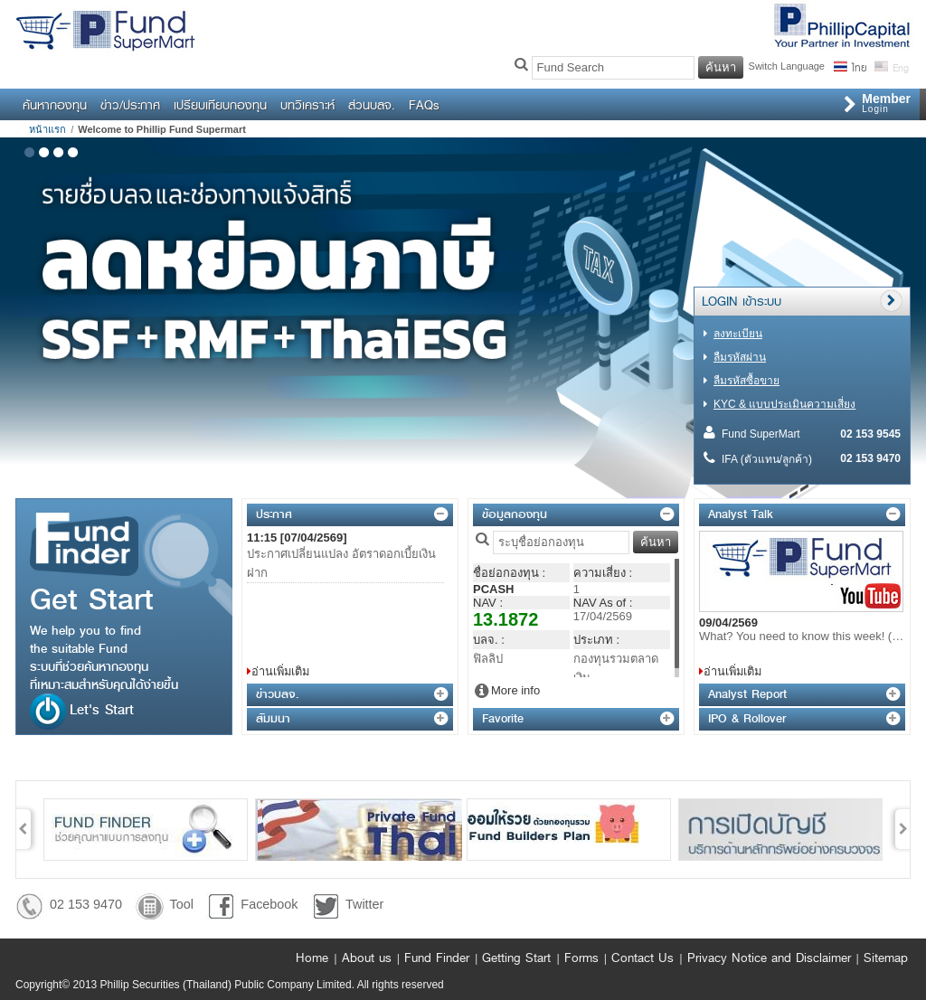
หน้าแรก (47, 129)
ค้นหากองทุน (55, 105)
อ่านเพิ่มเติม (280, 671)
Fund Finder (436, 957)
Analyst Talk (740, 514)
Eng (899, 66)
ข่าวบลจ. (277, 693)
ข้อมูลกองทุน (514, 514)
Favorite (503, 718)
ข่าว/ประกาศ (130, 105)
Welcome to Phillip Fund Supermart (162, 129)
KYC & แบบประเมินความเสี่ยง (784, 404)
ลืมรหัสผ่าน (739, 357)
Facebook (269, 904)
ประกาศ (274, 514)
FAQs (424, 105)
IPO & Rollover (747, 718)
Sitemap (886, 957)
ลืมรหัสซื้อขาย (746, 380)
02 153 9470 (86, 904)
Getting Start (516, 957)
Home (312, 957)
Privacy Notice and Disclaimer (769, 957)
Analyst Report (747, 693)
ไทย (858, 66)
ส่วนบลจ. (371, 105)
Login (886, 102)
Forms (581, 957)
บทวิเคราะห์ (307, 105)
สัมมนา (273, 718)
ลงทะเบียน (737, 333)
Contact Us (642, 957)
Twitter (364, 904)
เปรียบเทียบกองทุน (220, 105)
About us (367, 957)
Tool (181, 904)
